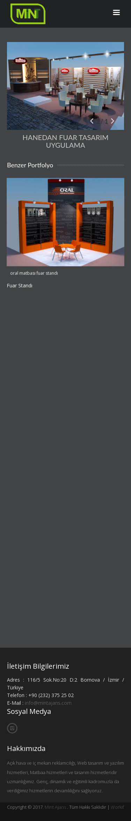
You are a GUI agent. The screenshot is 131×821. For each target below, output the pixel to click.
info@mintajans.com (48, 703)
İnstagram (12, 728)
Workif (117, 807)
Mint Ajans (55, 807)
